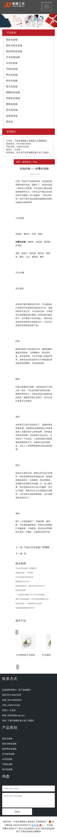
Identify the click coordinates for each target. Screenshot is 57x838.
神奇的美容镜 (20, 590)
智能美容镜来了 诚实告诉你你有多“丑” (30, 586)
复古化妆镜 (12, 86)
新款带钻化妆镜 (14, 51)
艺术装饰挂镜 (13, 57)
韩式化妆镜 (12, 75)
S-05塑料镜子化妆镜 (25, 655)
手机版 (50, 825)
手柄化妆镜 (12, 69)
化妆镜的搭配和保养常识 (25, 608)
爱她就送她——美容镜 (24, 573)
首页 (18, 162)
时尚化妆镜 (12, 80)
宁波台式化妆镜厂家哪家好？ (39, 547)
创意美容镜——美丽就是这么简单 (28, 603)
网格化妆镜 (12, 104)
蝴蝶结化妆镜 (13, 92)
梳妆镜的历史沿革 (22, 581)
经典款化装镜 (13, 98)
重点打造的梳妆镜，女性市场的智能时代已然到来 (33, 599)
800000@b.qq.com (16, 715)
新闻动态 (26, 162)
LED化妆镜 (11, 63)
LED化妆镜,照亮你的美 (24, 577)
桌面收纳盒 (12, 116)
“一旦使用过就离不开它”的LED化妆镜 (29, 595)
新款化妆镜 (12, 39)
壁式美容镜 (12, 110)
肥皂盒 (9, 121)
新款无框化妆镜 (14, 45)
